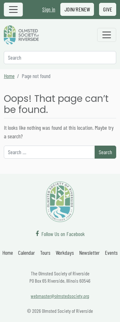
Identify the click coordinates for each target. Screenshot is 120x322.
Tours (45, 252)
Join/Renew (77, 9)
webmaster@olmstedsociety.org (60, 296)
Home (9, 75)
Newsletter (89, 252)
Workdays (65, 252)
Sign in (48, 9)
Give (107, 9)
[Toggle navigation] (13, 9)
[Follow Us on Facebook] (60, 234)
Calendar (26, 252)
